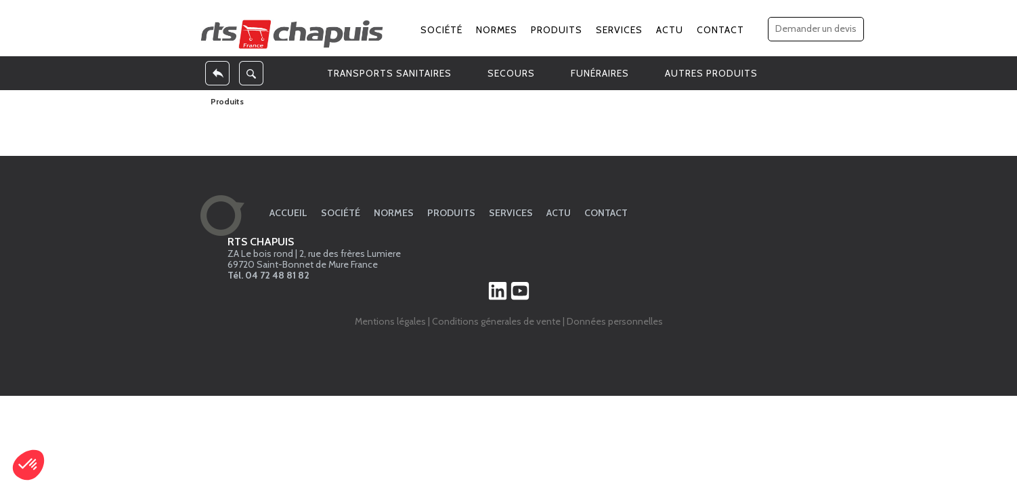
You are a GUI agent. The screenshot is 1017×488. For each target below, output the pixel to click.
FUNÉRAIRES (600, 73)
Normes (496, 30)
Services (619, 30)
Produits (556, 30)
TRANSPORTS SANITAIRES (389, 73)
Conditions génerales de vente (496, 321)
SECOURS (511, 73)
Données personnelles (615, 321)
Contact (720, 30)
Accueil (288, 213)
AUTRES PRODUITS (711, 73)
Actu (669, 30)
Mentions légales (390, 321)
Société (441, 30)
